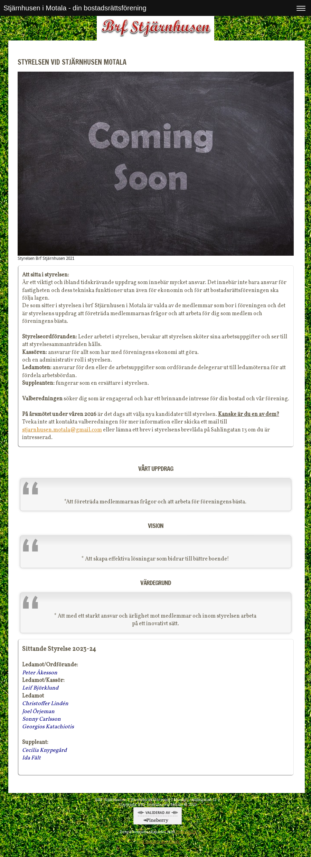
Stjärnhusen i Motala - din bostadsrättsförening (75, 8)
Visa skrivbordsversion (157, 841)
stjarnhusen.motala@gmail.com (62, 430)
